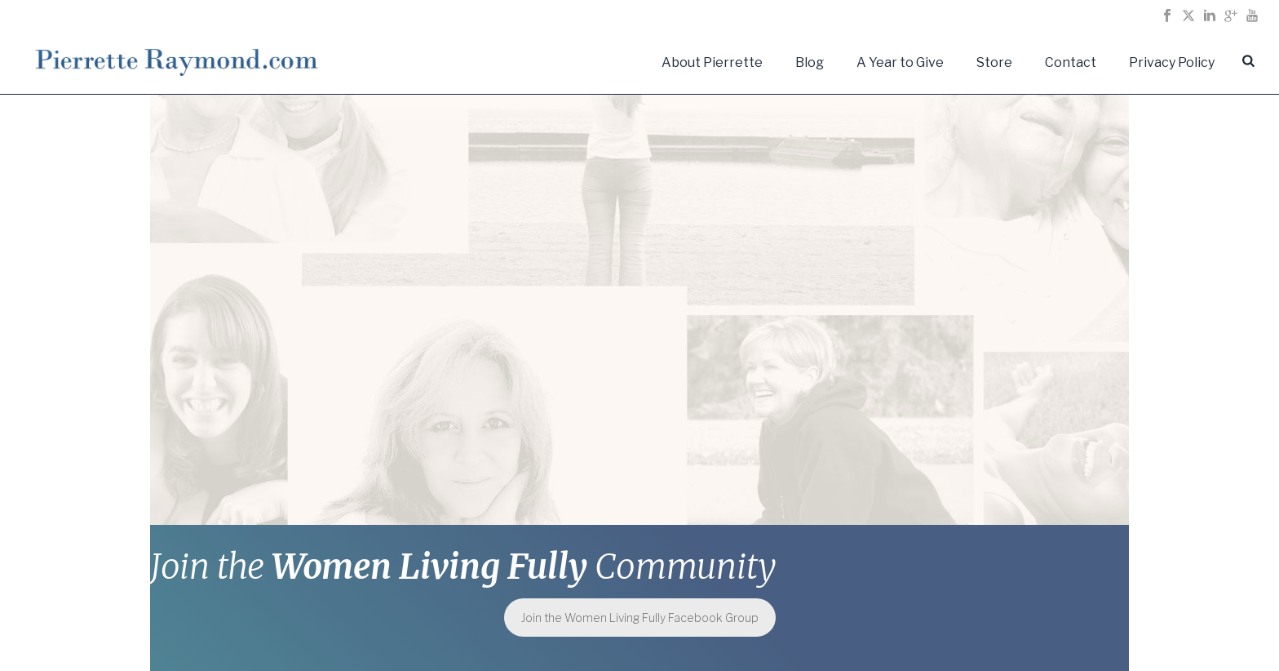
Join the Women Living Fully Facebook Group (640, 617)
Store (994, 62)
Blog (809, 62)
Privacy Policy (1172, 62)
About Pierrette (712, 62)
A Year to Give (900, 62)
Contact (1070, 62)
